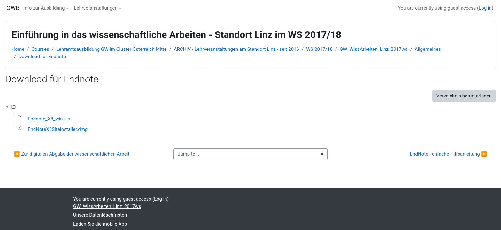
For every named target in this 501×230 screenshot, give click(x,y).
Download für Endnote (42, 56)
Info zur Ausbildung (44, 8)
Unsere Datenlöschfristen (100, 215)
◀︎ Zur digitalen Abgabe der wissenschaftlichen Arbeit (71, 154)
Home (18, 49)
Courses (40, 49)
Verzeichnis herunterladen (464, 96)
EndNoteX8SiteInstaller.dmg (58, 129)
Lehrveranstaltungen (95, 8)
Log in (485, 8)
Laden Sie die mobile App (100, 224)
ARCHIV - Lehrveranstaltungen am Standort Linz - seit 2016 (236, 49)
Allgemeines (428, 49)
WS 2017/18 (319, 49)
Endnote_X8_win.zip (49, 119)
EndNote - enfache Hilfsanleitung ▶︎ (448, 154)
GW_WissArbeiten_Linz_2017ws (374, 49)
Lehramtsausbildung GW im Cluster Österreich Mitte (111, 49)
